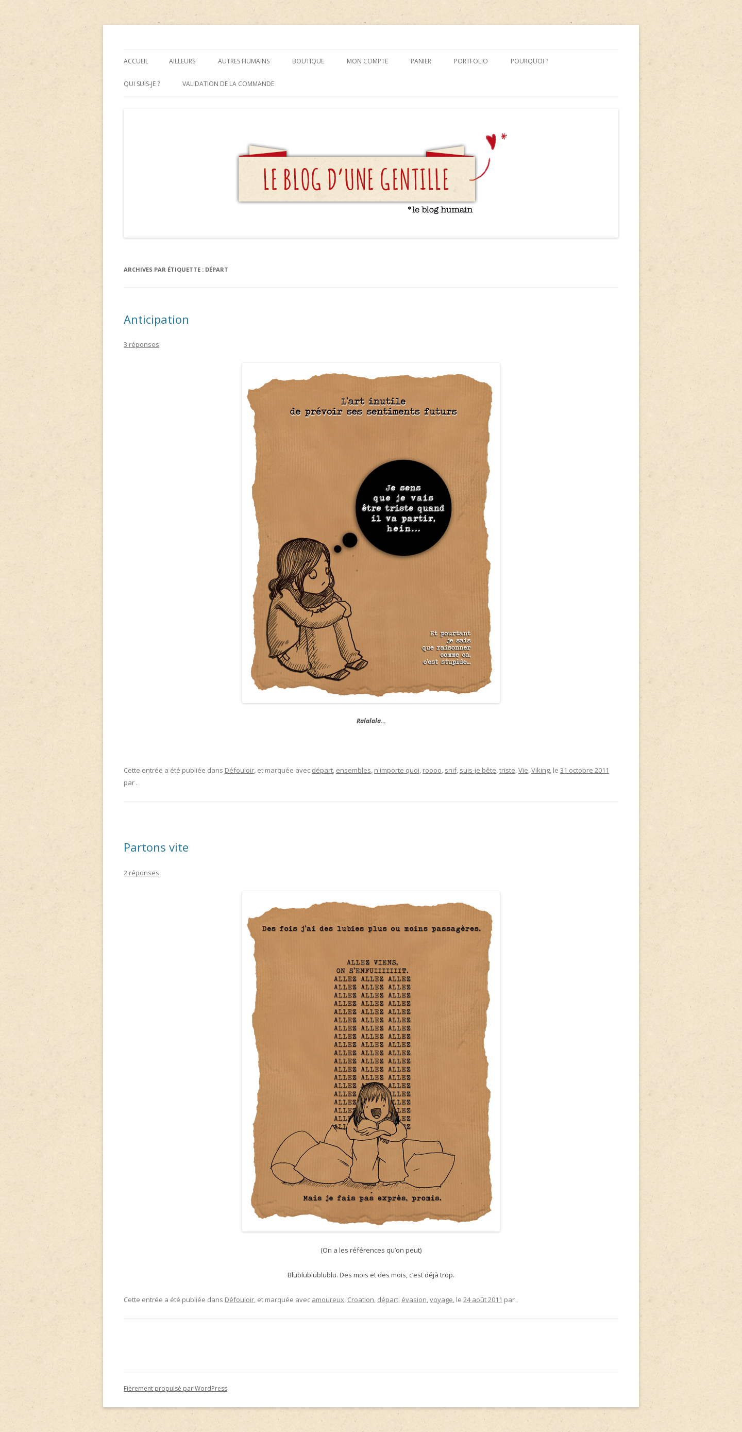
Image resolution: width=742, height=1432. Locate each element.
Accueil (136, 61)
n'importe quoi (396, 770)
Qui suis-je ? (142, 83)
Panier (421, 61)
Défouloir (239, 770)
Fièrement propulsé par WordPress (175, 1388)
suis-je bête (478, 770)
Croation (360, 1299)
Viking (540, 770)
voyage (441, 1299)
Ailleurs (182, 61)
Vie (523, 770)
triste (507, 770)
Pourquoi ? (529, 61)
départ (322, 770)
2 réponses (141, 872)
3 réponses (141, 344)
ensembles (353, 770)
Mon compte (367, 61)
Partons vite (156, 847)
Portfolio (471, 61)
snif (451, 770)
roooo (432, 770)
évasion (414, 1299)
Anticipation (156, 319)
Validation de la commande (228, 83)
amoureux (328, 1299)
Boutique (308, 61)
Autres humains (243, 61)
